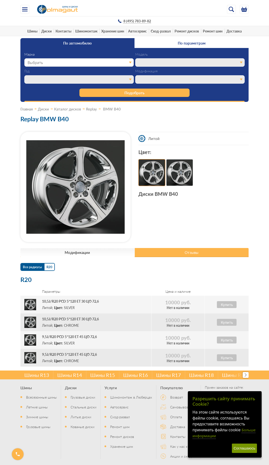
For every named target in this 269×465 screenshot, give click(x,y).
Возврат (176, 397)
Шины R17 (168, 375)
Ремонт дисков (187, 31)
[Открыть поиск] (231, 9)
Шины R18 (201, 375)
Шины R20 (234, 375)
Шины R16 (135, 375)
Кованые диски (82, 426)
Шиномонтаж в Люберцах (131, 397)
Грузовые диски (83, 397)
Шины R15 (102, 375)
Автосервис (137, 31)
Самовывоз (179, 406)
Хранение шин (112, 31)
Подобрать (134, 92)
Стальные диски (83, 406)
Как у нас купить (183, 446)
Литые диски (81, 416)
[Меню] (24, 9)
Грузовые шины (38, 426)
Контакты (63, 31)
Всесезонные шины (41, 397)
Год (27, 71)
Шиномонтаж (86, 31)
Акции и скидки (182, 456)
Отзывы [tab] (191, 252)
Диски (46, 31)
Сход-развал (161, 31)
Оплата (176, 416)
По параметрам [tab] (192, 43)
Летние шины (37, 406)
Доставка (234, 31)
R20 (49, 266)
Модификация (146, 71)
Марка (29, 54)
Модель (141, 54)
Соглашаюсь (244, 448)
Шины (32, 31)
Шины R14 (69, 375)
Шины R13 (36, 375)
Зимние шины (37, 416)
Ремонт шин (213, 31)
